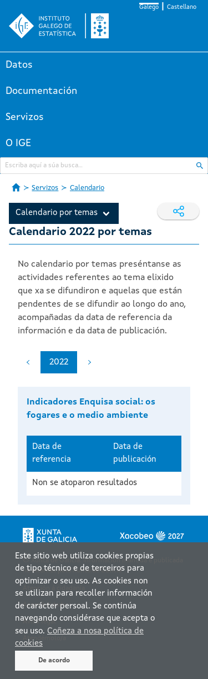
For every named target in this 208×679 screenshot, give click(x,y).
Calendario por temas (57, 213)
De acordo (54, 660)
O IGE (18, 143)
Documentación (41, 91)
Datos (19, 65)
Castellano (181, 7)
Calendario (87, 188)
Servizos (25, 117)
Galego (149, 7)
